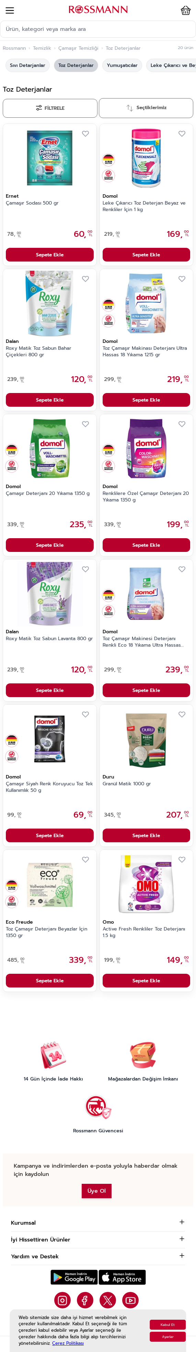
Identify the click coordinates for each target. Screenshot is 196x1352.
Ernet (12, 196)
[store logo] (98, 9)
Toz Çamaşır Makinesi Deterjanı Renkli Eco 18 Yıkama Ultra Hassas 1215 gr (142, 642)
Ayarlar (168, 1336)
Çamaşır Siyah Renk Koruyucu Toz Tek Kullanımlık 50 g (49, 787)
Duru (108, 777)
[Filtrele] (50, 108)
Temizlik (42, 48)
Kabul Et (168, 1324)
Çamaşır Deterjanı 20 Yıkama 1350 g (48, 493)
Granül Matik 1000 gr (127, 784)
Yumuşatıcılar (122, 65)
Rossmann (14, 48)
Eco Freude (19, 922)
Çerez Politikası (68, 1343)
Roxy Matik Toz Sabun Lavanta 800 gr (49, 638)
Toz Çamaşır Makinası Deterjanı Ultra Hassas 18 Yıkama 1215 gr (145, 351)
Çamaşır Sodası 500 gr (32, 203)
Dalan (12, 341)
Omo (108, 922)
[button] (184, 10)
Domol (110, 196)
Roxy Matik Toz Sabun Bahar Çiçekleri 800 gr (38, 351)
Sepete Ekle (50, 254)
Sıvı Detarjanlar (27, 65)
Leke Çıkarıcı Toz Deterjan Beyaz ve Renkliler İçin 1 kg (144, 206)
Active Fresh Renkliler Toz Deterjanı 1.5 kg (144, 932)
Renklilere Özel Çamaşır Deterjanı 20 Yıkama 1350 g (146, 497)
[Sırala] (146, 108)
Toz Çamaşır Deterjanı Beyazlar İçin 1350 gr (46, 932)
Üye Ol (97, 1191)
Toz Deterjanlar (76, 65)
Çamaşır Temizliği (78, 48)
